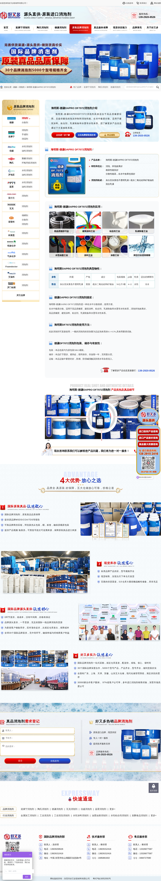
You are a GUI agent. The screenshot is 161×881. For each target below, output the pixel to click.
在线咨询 (129, 3)
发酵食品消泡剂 (139, 815)
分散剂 (25, 122)
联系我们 (143, 3)
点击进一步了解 (63, 135)
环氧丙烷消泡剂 (29, 163)
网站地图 (157, 3)
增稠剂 (25, 215)
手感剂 (25, 134)
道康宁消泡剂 (90, 87)
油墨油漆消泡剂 (99, 815)
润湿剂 (25, 139)
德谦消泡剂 (115, 87)
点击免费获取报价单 (87, 135)
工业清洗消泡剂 (62, 815)
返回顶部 (153, 791)
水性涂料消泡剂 (81, 815)
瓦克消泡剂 (71, 809)
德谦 (15, 87)
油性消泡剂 (27, 151)
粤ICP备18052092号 (102, 879)
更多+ (112, 809)
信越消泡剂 (86, 809)
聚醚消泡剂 (27, 158)
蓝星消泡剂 (100, 809)
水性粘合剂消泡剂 (119, 815)
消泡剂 (21, 87)
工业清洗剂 (45, 815)
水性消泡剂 (27, 146)
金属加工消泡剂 (28, 815)
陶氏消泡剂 (103, 87)
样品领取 (111, 135)
